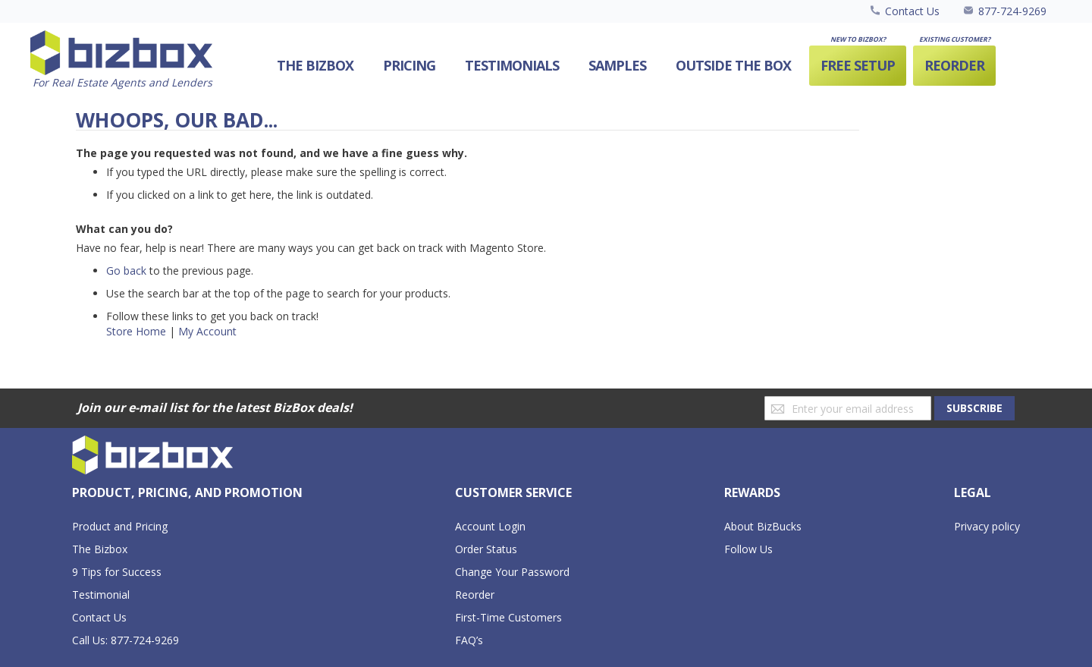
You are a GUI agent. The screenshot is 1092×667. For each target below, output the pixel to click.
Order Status (486, 549)
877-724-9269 (1012, 11)
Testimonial (101, 594)
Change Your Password (512, 572)
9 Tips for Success (117, 572)
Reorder (474, 594)
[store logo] (121, 60)
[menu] (624, 66)
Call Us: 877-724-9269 (125, 640)
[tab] (187, 493)
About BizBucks (763, 526)
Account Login (490, 526)
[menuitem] (733, 66)
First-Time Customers (508, 617)
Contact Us (912, 11)
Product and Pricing (120, 526)
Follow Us (748, 549)
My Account (207, 331)
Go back (126, 270)
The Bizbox (99, 549)
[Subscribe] (974, 408)
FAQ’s (469, 640)
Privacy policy (987, 526)
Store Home (136, 331)
